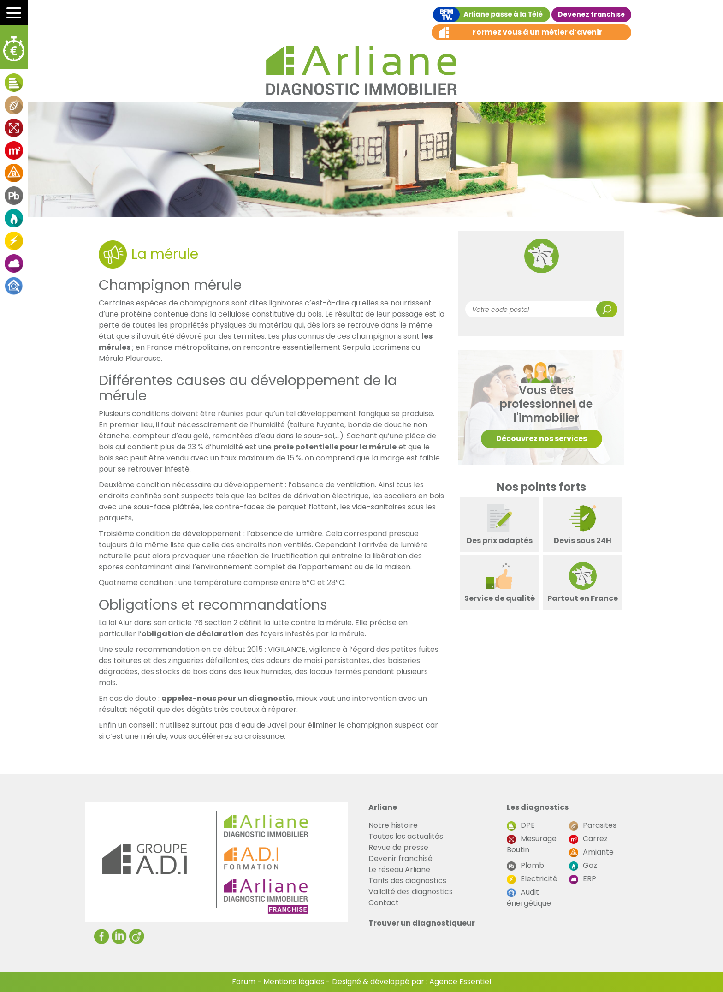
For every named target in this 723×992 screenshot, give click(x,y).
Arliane (382, 807)
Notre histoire (393, 825)
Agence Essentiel (460, 981)
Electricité (532, 878)
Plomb (525, 865)
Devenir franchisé (400, 858)
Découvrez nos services (541, 438)
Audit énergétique (529, 897)
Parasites (592, 825)
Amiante (591, 852)
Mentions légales (293, 981)
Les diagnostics (538, 807)
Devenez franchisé (591, 14)
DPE (521, 825)
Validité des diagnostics (410, 891)
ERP (582, 878)
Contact (383, 902)
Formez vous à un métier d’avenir (537, 32)
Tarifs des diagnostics (407, 880)
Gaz (583, 865)
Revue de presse (398, 847)
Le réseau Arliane (399, 869)
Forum (243, 981)
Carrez (588, 838)
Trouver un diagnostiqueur (421, 923)
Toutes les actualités (405, 836)
